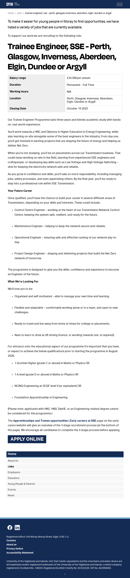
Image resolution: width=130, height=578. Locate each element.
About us (11, 545)
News (11, 495)
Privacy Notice (14, 549)
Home (11, 13)
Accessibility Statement (19, 553)
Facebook (9, 527)
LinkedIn (18, 527)
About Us (13, 461)
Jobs (19, 13)
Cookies (11, 540)
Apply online (27, 439)
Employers (14, 472)
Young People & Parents (21, 484)
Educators (13, 478)
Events (12, 489)
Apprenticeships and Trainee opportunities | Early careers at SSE (54, 420)
